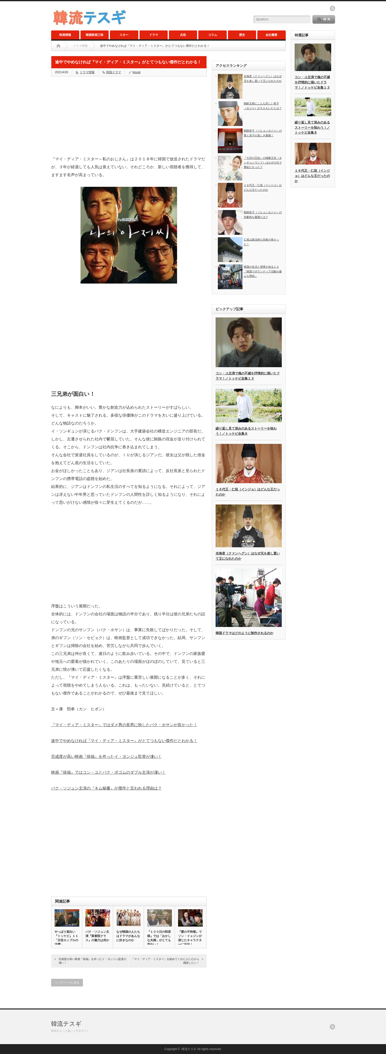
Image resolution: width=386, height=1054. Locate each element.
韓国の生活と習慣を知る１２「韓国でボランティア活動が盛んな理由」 (263, 271)
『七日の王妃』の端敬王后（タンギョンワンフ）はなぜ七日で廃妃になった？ (263, 162)
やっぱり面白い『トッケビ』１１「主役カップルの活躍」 (66, 938)
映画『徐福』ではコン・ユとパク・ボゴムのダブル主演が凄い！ (108, 772)
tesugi (137, 72)
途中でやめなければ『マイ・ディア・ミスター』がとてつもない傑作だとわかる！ (124, 741)
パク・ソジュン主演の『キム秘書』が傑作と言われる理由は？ (106, 788)
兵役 (183, 35)
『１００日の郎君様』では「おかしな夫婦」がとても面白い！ (159, 938)
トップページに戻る (67, 982)
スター (124, 35)
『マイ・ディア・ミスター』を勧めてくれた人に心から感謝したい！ (165, 961)
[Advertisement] (129, 116)
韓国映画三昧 (94, 35)
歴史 (242, 35)
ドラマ (153, 35)
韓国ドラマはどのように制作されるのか (244, 633)
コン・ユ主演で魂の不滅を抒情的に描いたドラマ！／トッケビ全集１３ (312, 82)
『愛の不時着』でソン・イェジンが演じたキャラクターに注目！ (190, 938)
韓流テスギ (66, 1023)
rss (332, 8)
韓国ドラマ (113, 72)
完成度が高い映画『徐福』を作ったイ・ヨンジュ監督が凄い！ (106, 756)
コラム (212, 35)
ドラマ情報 (80, 46)
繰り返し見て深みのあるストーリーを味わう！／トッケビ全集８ (312, 127)
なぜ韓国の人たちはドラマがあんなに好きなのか (128, 936)
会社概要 (271, 35)
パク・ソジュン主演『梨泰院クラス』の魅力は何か (97, 936)
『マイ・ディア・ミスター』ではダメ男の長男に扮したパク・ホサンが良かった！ (124, 725)
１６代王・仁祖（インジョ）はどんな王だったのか (312, 176)
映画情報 (65, 35)
